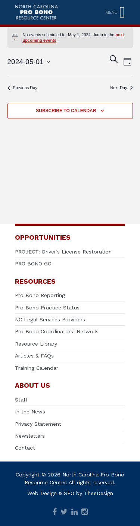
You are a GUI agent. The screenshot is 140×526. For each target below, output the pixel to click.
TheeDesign (98, 493)
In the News (30, 412)
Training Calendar (36, 368)
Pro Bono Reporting (40, 295)
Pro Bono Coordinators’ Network (56, 331)
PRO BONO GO (33, 264)
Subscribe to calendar (66, 110)
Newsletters (30, 436)
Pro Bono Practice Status (47, 308)
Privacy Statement (38, 424)
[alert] (70, 38)
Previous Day (22, 87)
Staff (21, 400)
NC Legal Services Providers (50, 319)
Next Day (121, 87)
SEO (69, 493)
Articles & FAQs (34, 356)
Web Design (42, 493)
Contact (25, 448)
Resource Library (36, 344)
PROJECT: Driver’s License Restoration (63, 252)
